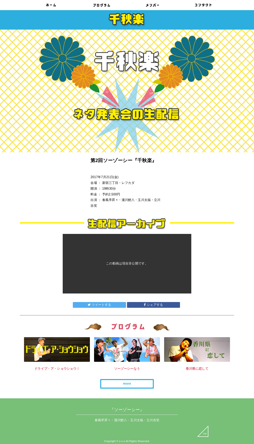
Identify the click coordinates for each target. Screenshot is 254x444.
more (127, 383)
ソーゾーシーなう (127, 368)
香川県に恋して (197, 368)
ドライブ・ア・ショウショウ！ (57, 368)
